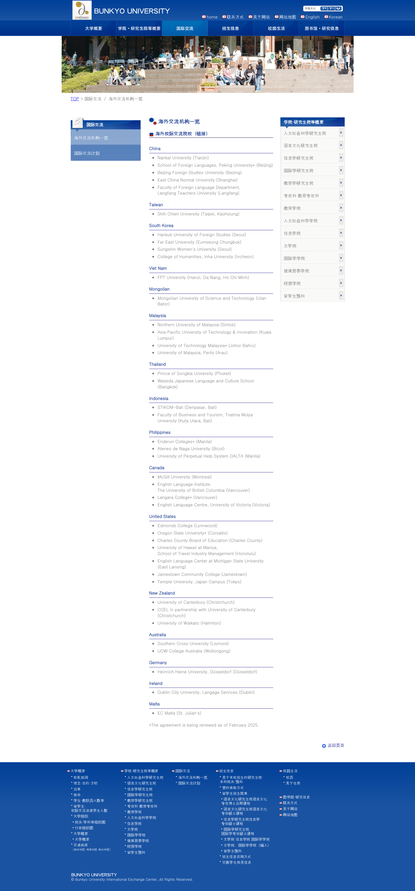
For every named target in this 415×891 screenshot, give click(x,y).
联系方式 (235, 17)
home (212, 17)
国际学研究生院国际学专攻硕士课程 (237, 831)
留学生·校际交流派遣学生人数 (89, 808)
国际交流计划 (87, 153)
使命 (77, 794)
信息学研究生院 (298, 158)
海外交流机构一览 (91, 137)
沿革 (77, 789)
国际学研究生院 (299, 170)
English (312, 17)
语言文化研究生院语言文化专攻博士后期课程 (244, 801)
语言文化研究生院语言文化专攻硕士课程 (244, 811)
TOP (75, 98)
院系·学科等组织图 (90, 822)
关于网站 (261, 17)
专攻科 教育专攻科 (301, 195)
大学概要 (81, 833)
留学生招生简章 (235, 793)
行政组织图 (84, 827)
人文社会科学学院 (301, 220)
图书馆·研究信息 (296, 797)
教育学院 (292, 208)
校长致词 (81, 777)
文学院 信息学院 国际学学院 (247, 839)
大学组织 (81, 816)
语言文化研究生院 (301, 145)
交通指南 (91, 846)
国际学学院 (294, 258)
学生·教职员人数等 (89, 800)
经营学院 (292, 283)
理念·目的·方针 (86, 783)
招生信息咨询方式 (236, 856)
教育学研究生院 (299, 183)
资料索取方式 (233, 787)
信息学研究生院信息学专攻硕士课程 (240, 821)
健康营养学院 (296, 271)
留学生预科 (294, 296)
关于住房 (293, 783)
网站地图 (287, 17)
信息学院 (292, 233)
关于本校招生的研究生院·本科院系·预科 (241, 779)
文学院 (290, 245)
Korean (336, 17)
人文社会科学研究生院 (305, 133)
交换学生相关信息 (236, 862)
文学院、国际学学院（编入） (247, 845)
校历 (289, 777)
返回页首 (333, 745)
